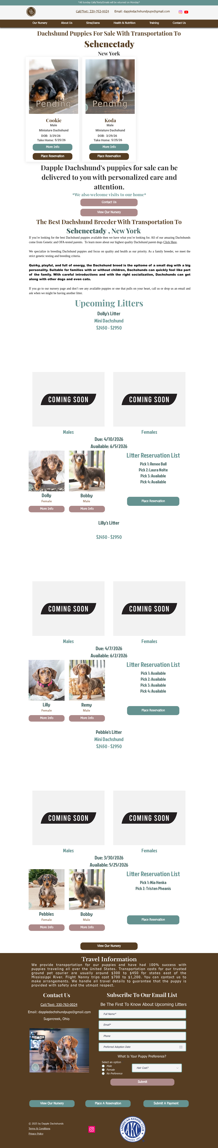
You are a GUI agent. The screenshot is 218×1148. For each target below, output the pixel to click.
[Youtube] (186, 12)
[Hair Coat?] (157, 1068)
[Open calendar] (181, 1047)
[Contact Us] (109, 202)
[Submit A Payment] (166, 1103)
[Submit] (142, 1082)
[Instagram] (180, 12)
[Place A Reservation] (108, 1103)
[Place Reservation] (52, 156)
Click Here (170, 242)
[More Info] (52, 147)
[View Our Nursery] (109, 212)
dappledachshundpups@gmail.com (64, 1012)
